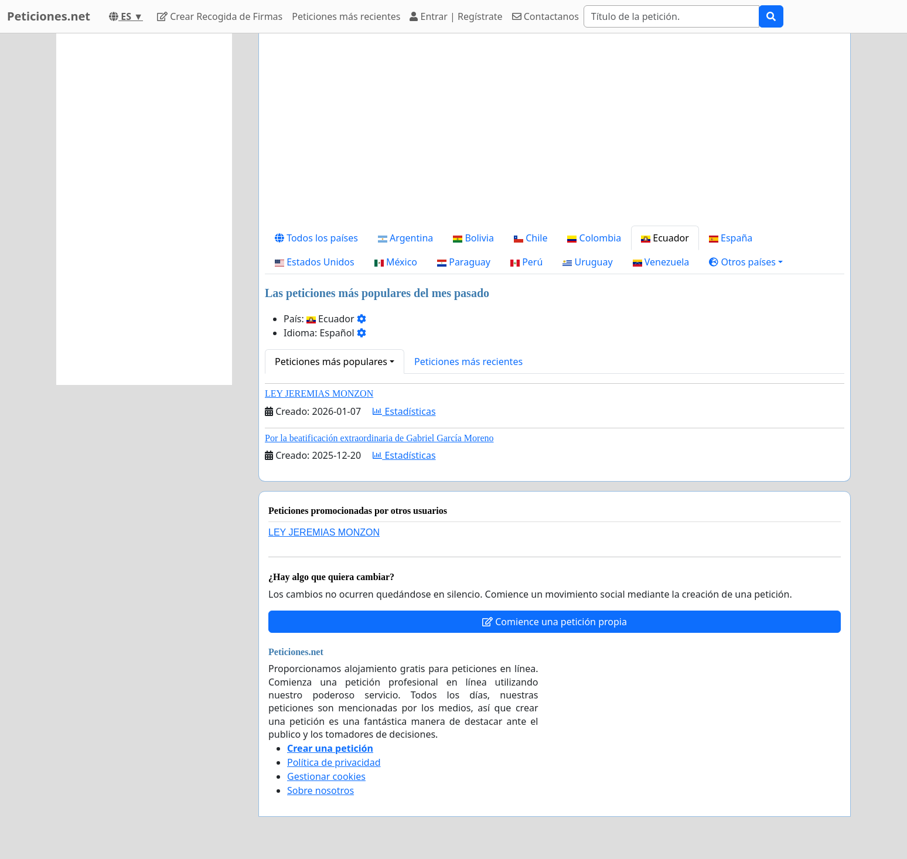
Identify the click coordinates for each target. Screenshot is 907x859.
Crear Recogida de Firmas (219, 16)
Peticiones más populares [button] (331, 361)
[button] (746, 262)
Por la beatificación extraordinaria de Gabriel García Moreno (379, 438)
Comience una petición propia (554, 621)
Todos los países (316, 237)
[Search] (671, 16)
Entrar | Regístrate (456, 16)
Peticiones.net (48, 16)
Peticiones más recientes (346, 16)
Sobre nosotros (320, 790)
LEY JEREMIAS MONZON (319, 393)
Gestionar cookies (326, 776)
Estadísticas (404, 411)
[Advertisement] (554, 134)
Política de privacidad (334, 762)
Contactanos (545, 16)
